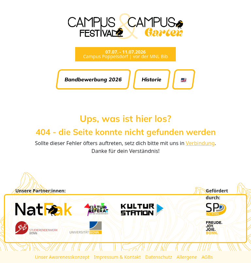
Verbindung (200, 143)
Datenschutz (159, 257)
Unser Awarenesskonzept (63, 257)
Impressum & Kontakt (118, 257)
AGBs (207, 257)
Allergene (187, 257)
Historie (151, 79)
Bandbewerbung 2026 (93, 79)
